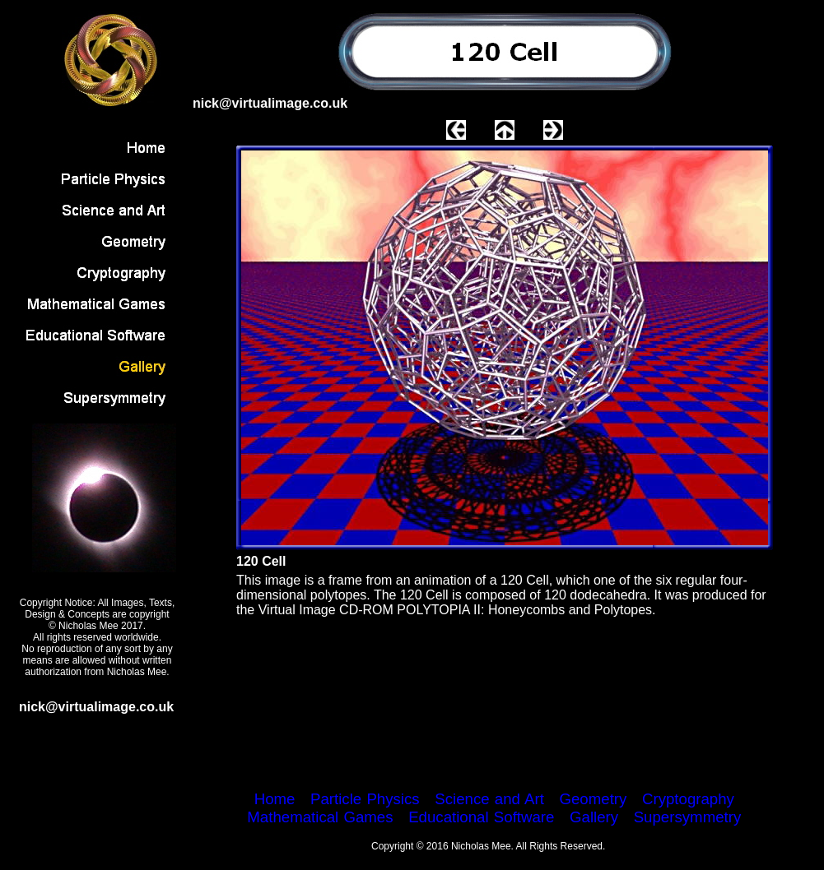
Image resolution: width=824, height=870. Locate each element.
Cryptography (688, 799)
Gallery (594, 817)
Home (275, 799)
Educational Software (481, 817)
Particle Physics (365, 799)
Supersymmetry (688, 817)
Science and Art (489, 799)
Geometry (592, 799)
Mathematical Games (320, 817)
